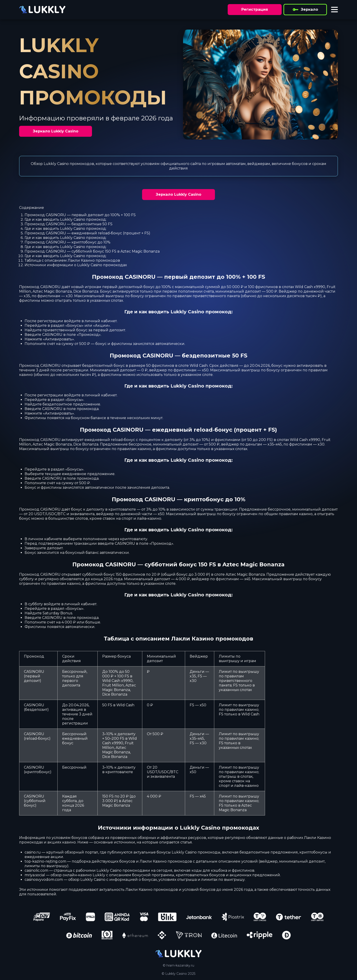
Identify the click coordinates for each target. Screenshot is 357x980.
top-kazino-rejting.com (45, 861)
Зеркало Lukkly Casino (55, 131)
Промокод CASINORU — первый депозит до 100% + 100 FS (80, 215)
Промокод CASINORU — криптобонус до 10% (67, 242)
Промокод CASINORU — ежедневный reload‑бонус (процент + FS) (87, 233)
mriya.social (35, 875)
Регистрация (254, 9)
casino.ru (33, 852)
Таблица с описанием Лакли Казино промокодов (72, 260)
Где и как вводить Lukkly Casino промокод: (66, 219)
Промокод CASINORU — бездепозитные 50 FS (68, 224)
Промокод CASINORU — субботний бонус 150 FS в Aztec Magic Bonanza (92, 251)
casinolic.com (36, 870)
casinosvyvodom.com (44, 879)
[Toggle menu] (334, 9)
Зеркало (305, 9)
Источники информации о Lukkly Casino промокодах (76, 265)
